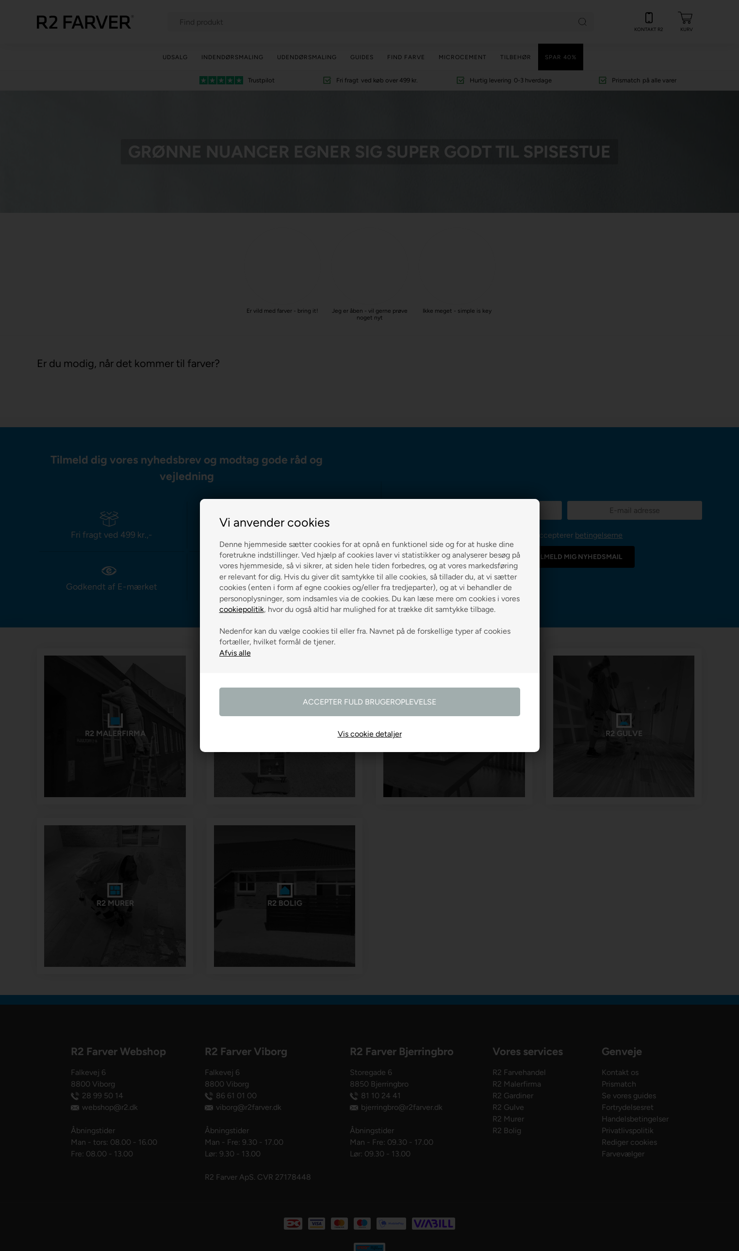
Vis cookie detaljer (370, 733)
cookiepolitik (241, 609)
